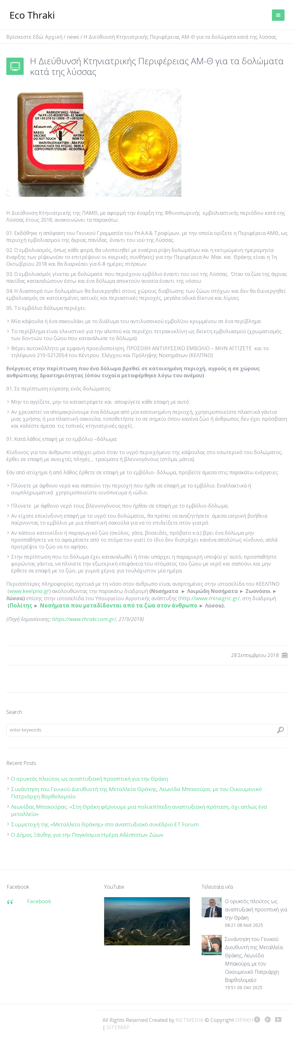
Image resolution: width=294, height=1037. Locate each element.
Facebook (39, 901)
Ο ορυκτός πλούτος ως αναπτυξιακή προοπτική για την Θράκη (89, 778)
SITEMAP (118, 1027)
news (73, 36)
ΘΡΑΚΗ (32, 15)
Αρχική (53, 36)
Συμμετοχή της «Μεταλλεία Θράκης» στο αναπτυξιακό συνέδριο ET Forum (105, 824)
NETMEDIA (189, 1019)
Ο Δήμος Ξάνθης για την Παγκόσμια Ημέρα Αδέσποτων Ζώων (87, 834)
